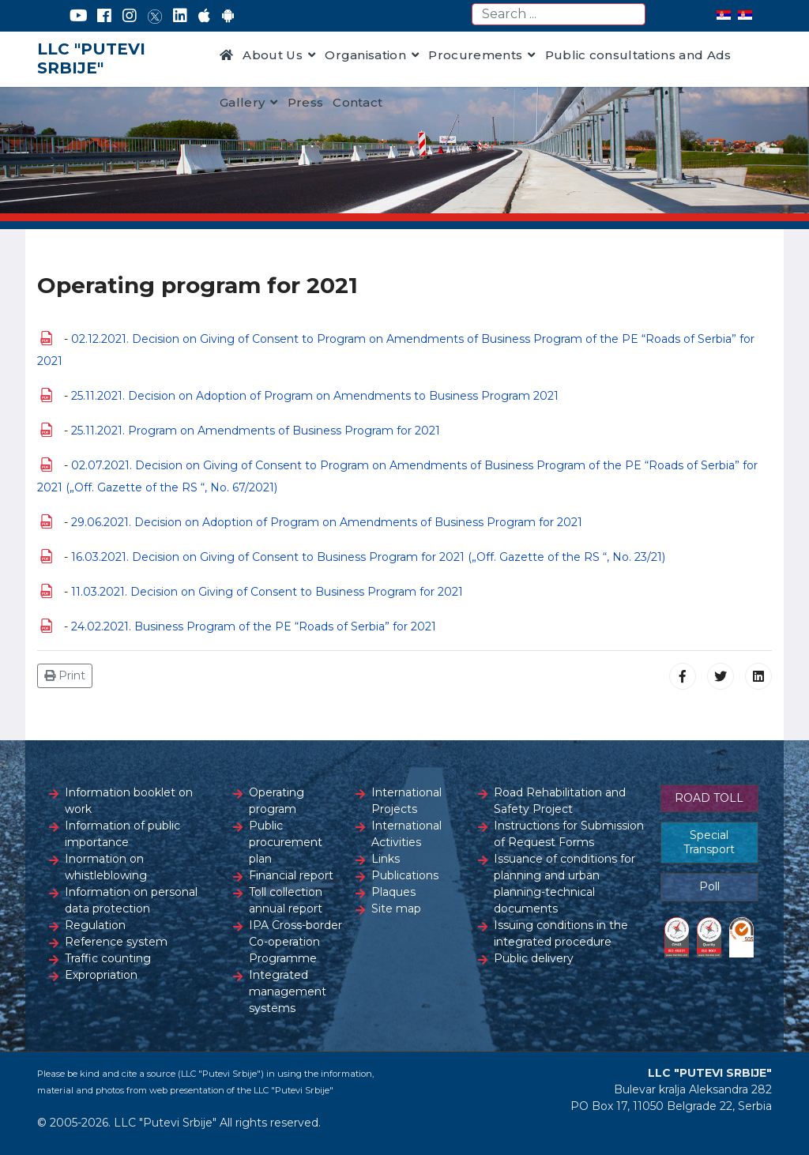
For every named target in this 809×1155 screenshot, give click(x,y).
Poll (709, 886)
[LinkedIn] (180, 15)
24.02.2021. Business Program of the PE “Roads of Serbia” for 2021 (253, 626)
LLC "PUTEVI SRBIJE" (91, 58)
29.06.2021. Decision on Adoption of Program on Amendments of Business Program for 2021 (326, 522)
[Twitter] (155, 15)
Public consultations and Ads (638, 54)
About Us (273, 54)
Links (385, 859)
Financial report (291, 875)
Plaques (393, 892)
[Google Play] (228, 15)
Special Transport (709, 842)
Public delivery (534, 958)
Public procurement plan (285, 842)
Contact (357, 102)
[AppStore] (204, 15)
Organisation (365, 54)
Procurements (475, 54)
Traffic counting (108, 958)
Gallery (242, 102)
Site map (396, 908)
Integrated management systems (287, 991)
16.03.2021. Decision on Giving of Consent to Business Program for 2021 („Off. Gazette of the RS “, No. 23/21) (368, 557)
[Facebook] (104, 15)
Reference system (116, 942)
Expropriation (101, 975)
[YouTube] (79, 15)
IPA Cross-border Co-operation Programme (295, 941)
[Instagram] (129, 15)
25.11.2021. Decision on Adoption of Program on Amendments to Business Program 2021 (315, 396)
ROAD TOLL (709, 798)
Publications (404, 875)
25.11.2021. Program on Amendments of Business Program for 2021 (255, 430)
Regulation (95, 925)
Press (306, 102)
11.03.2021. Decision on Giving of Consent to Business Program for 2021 (267, 592)
